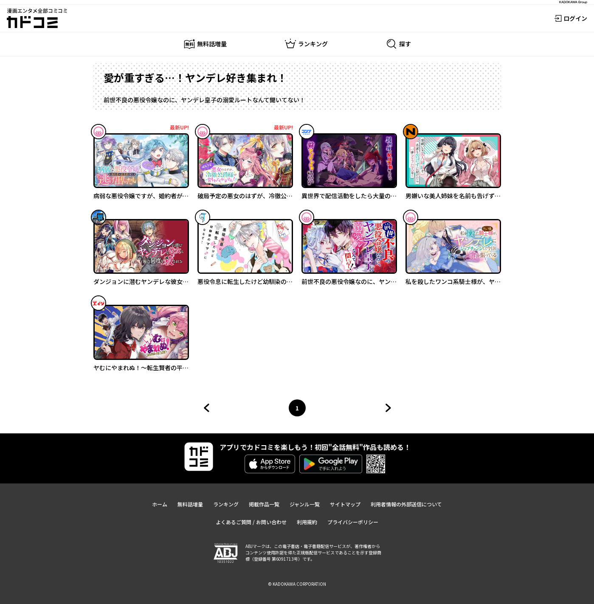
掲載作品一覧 (264, 504)
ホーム (159, 504)
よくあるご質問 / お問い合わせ (251, 521)
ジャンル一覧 (305, 504)
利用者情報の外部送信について (406, 504)
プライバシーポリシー (352, 521)
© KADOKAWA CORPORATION (297, 584)
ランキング (226, 504)
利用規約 (307, 521)
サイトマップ (345, 504)
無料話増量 (190, 504)
